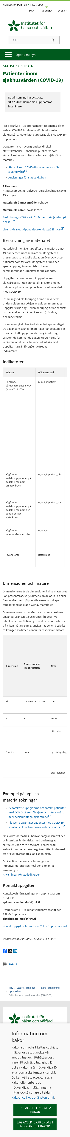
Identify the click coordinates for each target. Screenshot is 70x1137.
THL (11, 987)
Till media (36, 4)
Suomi (32, 10)
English (62, 10)
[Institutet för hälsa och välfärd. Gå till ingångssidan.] (35, 1019)
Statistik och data (26, 987)
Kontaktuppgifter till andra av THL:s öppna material (35, 926)
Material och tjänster (49, 987)
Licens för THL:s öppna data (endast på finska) (33, 229)
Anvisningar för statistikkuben (27, 177)
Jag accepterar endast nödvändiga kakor (35, 1124)
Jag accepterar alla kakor (35, 1110)
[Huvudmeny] (35, 54)
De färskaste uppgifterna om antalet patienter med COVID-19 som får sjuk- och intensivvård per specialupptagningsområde (37, 812)
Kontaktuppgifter (15, 4)
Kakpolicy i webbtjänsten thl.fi (33, 1097)
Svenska (46, 10)
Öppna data (15, 991)
